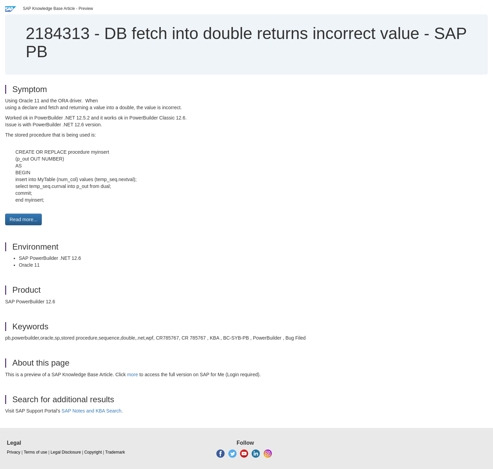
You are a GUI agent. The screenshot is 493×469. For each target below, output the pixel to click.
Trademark (115, 452)
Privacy (13, 452)
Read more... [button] (23, 219)
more (132, 374)
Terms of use (35, 452)
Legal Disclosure (66, 452)
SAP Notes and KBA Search (92, 411)
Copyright (93, 452)
